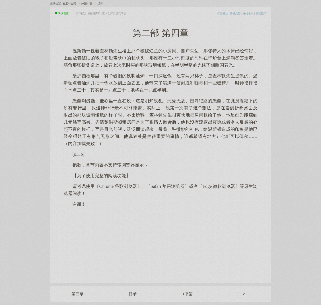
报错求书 (248, 13)
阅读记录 (261, 13)
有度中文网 (69, 3)
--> (242, 294)
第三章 (78, 294)
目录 (133, 294)
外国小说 (86, 3)
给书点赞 (235, 13)
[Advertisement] (160, 242)
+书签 (187, 294)
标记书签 (222, 13)
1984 (100, 3)
